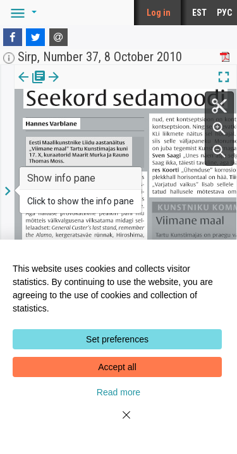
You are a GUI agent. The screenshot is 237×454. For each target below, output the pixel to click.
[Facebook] (12, 37)
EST (199, 13)
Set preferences (117, 339)
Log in (159, 13)
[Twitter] (35, 37)
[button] (21, 13)
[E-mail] (58, 37)
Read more (118, 392)
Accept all (117, 367)
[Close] (119, 422)
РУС (224, 13)
